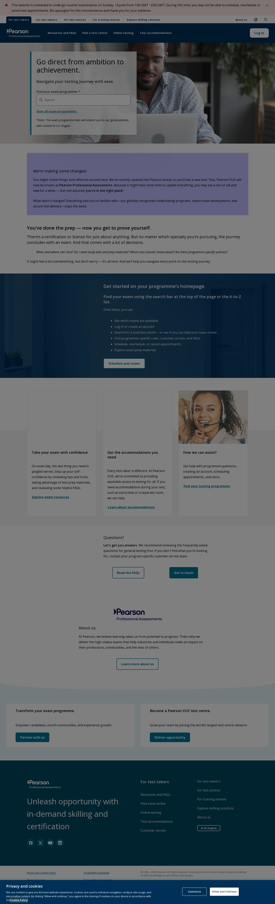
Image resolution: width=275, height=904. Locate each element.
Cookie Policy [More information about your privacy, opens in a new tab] (18, 900)
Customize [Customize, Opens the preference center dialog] (194, 891)
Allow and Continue (224, 891)
